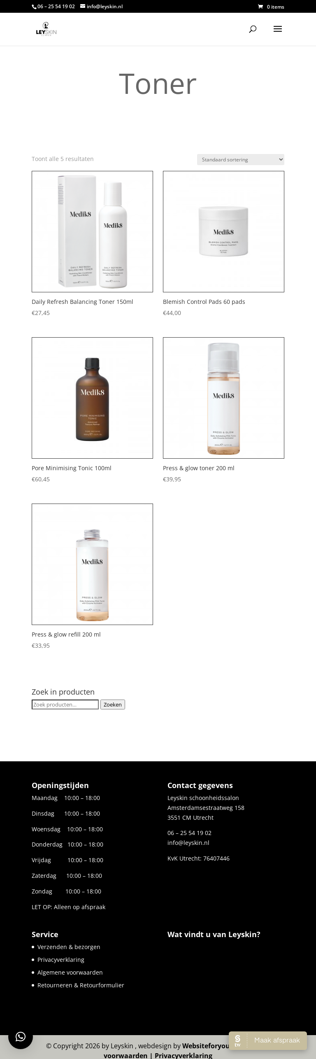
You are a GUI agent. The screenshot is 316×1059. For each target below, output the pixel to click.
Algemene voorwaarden (70, 972)
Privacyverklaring (60, 959)
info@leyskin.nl (188, 843)
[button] (20, 1036)
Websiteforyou (206, 1045)
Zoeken (113, 704)
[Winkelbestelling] (240, 159)
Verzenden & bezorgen (68, 947)
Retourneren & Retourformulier (80, 985)
